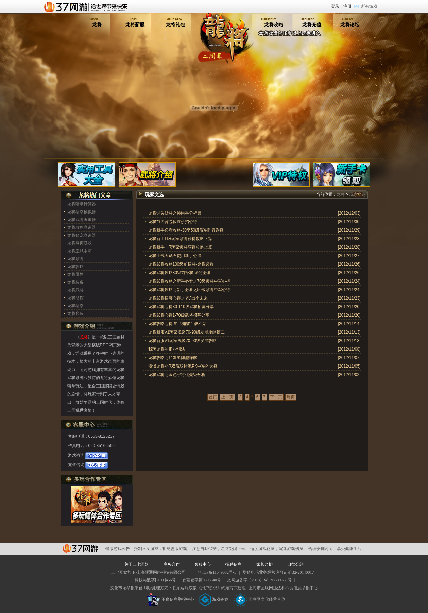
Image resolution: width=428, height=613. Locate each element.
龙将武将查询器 (81, 219)
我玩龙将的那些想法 (166, 349)
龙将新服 (134, 24)
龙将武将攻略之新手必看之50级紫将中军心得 (189, 289)
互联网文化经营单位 (259, 599)
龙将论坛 (349, 24)
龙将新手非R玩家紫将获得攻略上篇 (180, 247)
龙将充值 (311, 24)
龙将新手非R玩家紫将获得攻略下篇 (180, 238)
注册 (347, 6)
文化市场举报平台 (126, 587)
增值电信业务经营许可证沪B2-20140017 (278, 572)
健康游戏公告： (119, 548)
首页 (213, 397)
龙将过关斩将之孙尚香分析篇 (174, 213)
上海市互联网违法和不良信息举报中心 (283, 587)
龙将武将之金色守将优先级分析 (176, 374)
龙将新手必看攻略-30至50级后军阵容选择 (186, 230)
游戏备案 (213, 599)
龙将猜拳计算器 (81, 204)
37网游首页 (87, 6)
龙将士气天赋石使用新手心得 (174, 255)
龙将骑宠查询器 (81, 235)
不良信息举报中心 (170, 599)
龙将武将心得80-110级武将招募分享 (181, 306)
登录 (335, 6)
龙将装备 (75, 282)
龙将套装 (75, 313)
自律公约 (295, 564)
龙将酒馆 (75, 297)
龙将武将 (75, 290)
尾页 (291, 397)
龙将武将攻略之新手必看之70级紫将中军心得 (189, 281)
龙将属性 (75, 274)
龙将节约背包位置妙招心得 (172, 221)
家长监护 (264, 564)
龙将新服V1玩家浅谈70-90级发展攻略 (182, 340)
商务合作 (172, 564)
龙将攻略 (273, 24)
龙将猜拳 (75, 305)
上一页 (227, 397)
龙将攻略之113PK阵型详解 (172, 357)
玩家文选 (357, 194)
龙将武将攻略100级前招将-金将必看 (180, 264)
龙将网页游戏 (79, 243)
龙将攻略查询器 (81, 227)
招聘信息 (233, 564)
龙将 (97, 24)
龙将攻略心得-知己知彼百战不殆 (177, 323)
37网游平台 (80, 548)
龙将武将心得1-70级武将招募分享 (178, 315)
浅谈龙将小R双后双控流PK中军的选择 (183, 366)
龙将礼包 (175, 24)
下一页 (276, 397)
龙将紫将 (75, 258)
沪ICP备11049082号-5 (217, 572)
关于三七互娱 (136, 564)
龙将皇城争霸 (79, 251)
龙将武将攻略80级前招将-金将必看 (179, 272)
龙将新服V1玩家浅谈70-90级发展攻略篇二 (186, 332)
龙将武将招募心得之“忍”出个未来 (178, 298)
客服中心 (202, 564)
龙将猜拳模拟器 (81, 211)
